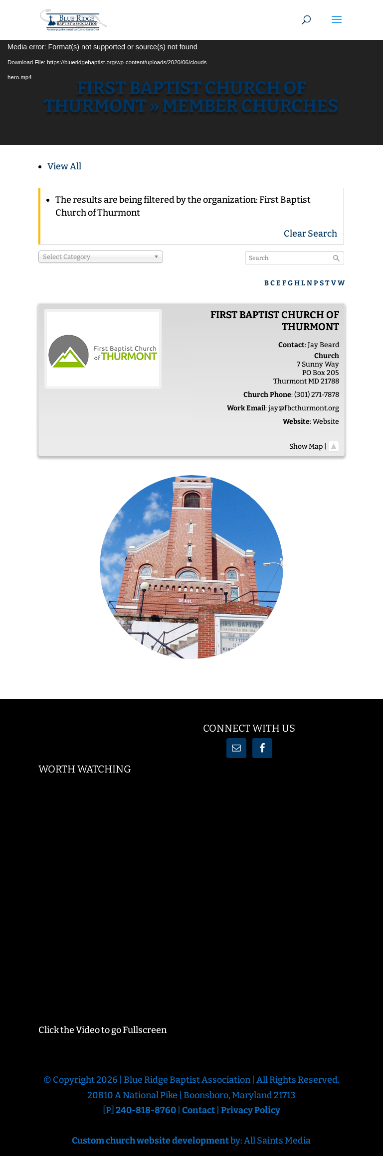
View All (64, 166)
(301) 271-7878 (316, 394)
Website (326, 421)
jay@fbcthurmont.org (303, 408)
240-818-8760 (147, 1110)
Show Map (306, 446)
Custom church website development (150, 1140)
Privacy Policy (250, 1110)
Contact (198, 1110)
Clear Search (310, 233)
